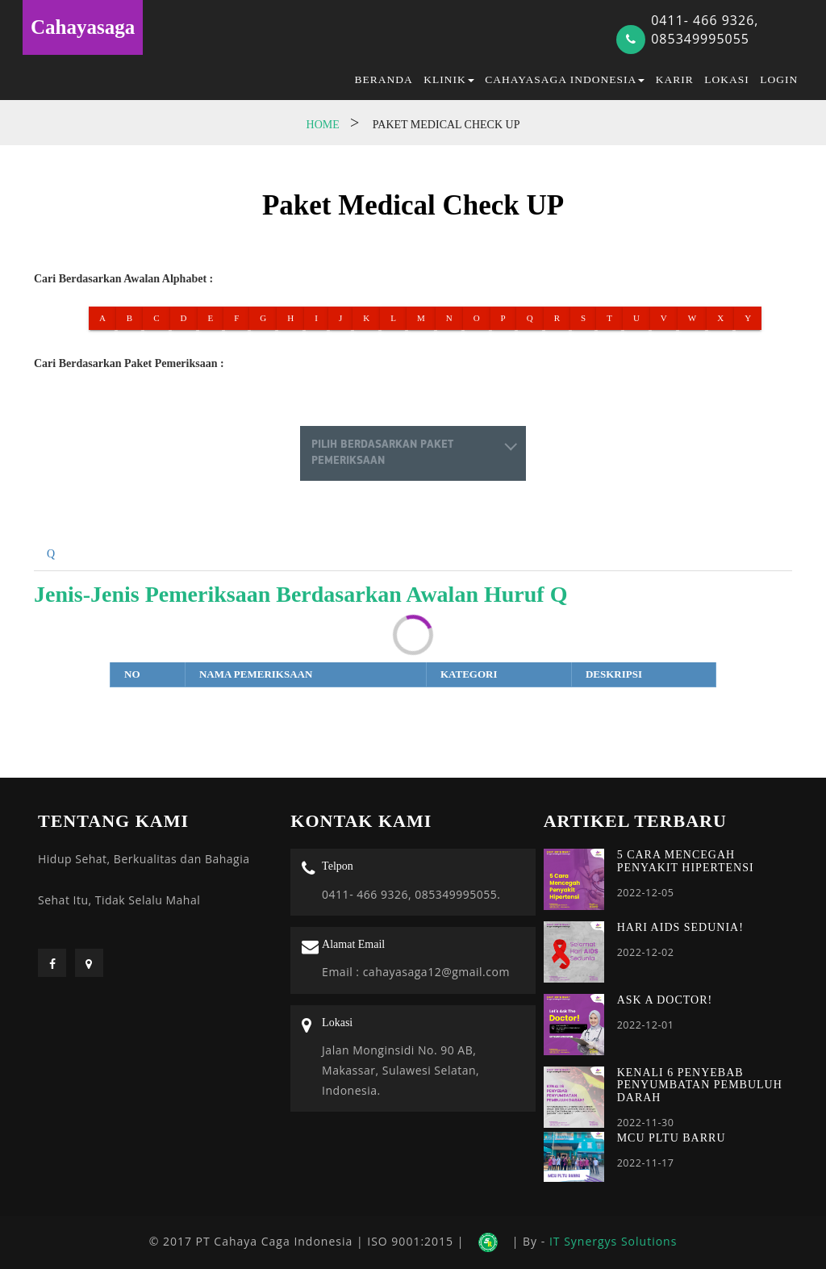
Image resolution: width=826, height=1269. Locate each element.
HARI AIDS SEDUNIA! (680, 927)
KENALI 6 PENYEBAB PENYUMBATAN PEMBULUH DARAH (699, 1085)
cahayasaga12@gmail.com (435, 971)
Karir (675, 79)
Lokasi (726, 79)
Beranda (384, 79)
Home (323, 125)
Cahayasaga (83, 27)
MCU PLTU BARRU (671, 1138)
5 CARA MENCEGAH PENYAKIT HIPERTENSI (685, 861)
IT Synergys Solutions (613, 1241)
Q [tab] (51, 554)
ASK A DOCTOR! (665, 1000)
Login (779, 79)
